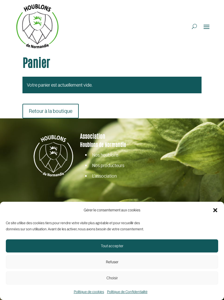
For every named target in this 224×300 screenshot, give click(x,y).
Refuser (112, 261)
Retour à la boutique (50, 111)
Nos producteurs (108, 165)
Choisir (112, 278)
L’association (104, 176)
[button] (215, 210)
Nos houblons (105, 155)
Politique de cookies (89, 292)
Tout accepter (112, 245)
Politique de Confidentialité (127, 292)
